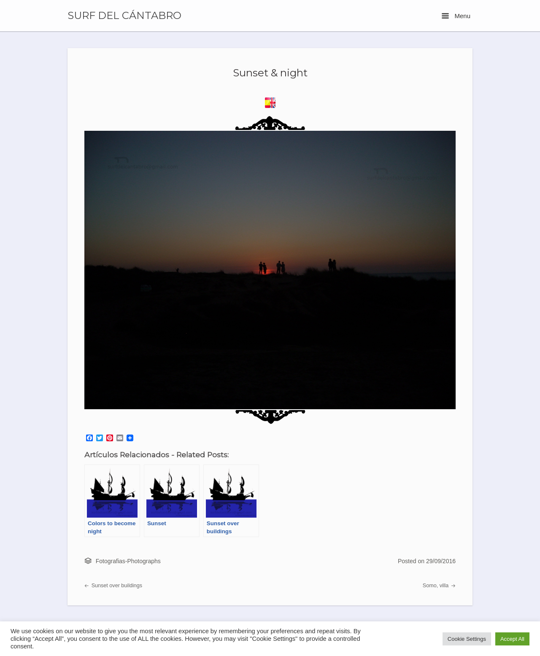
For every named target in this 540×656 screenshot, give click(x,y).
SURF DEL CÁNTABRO (124, 16)
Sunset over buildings (113, 586)
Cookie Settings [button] (467, 639)
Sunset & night (270, 72)
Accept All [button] (512, 639)
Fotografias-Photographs (128, 561)
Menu (456, 15)
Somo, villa (439, 586)
